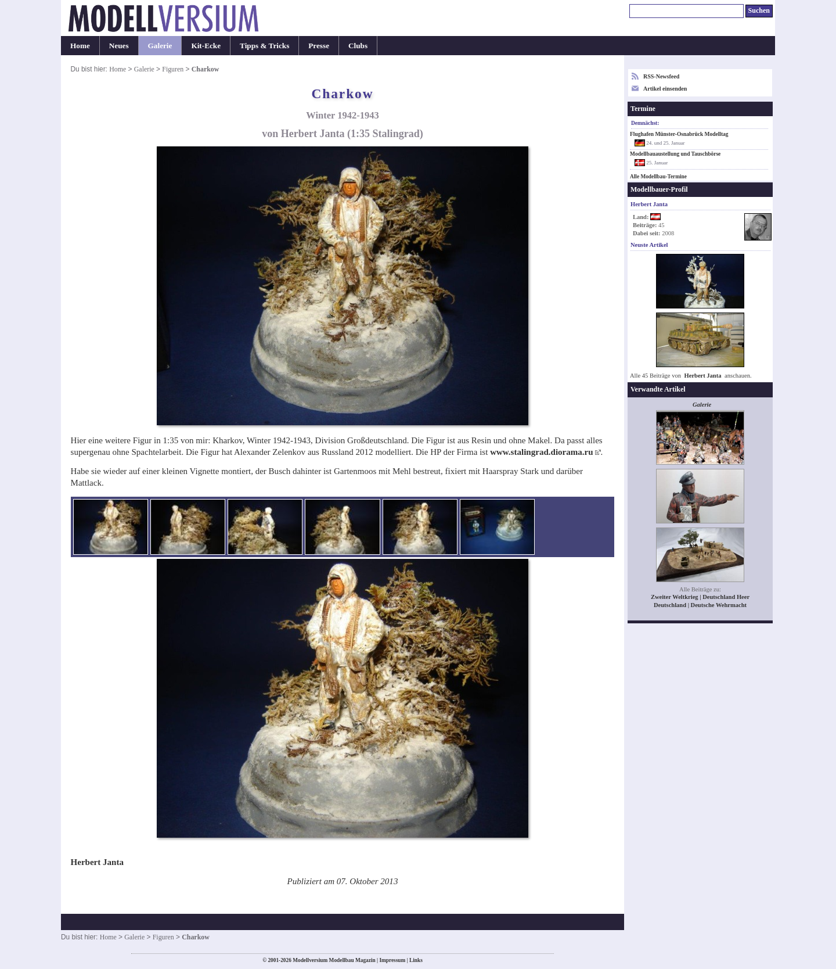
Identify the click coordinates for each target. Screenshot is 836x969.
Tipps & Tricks (264, 45)
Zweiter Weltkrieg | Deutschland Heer (700, 597)
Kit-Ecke (206, 45)
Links (416, 960)
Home (80, 45)
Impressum (392, 960)
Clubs (357, 45)
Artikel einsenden (665, 88)
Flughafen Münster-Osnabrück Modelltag (679, 134)
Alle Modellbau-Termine (658, 177)
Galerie (160, 45)
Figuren (172, 69)
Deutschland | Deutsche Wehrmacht (700, 605)
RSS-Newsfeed (661, 76)
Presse (318, 45)
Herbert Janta (703, 375)
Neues (119, 45)
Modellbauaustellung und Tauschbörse (675, 154)
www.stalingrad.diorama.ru (541, 452)
